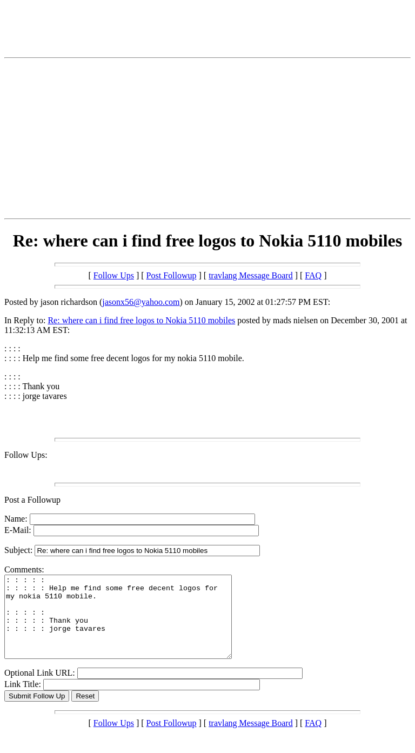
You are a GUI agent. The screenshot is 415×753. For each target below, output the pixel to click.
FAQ (313, 275)
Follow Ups (113, 275)
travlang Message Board (251, 275)
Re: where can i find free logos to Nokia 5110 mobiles (141, 320)
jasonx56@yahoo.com (140, 301)
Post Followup (171, 275)
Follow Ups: (26, 454)
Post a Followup (32, 499)
